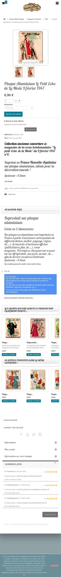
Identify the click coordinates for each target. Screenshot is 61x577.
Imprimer (12, 194)
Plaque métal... (32, 342)
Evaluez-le (30, 129)
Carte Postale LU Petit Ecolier (29, 476)
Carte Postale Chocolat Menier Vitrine (33, 489)
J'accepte (54, 566)
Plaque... (5, 342)
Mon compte (9, 449)
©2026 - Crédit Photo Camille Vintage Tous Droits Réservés (26, 524)
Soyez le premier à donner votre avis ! (18, 297)
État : (6, 138)
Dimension (8, 104)
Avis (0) (6, 271)
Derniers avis (13, 464)
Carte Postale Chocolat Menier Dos (32, 503)
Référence (8, 134)
